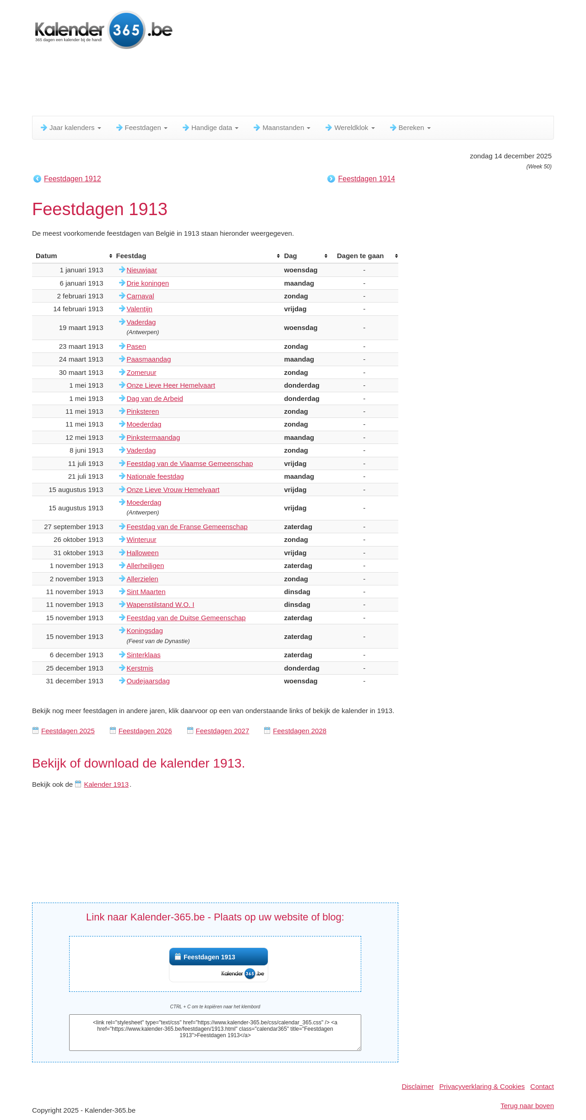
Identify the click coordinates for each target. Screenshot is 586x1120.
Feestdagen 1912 (72, 179)
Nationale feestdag (155, 476)
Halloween (143, 553)
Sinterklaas (144, 655)
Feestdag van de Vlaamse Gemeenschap (190, 463)
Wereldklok (349, 127)
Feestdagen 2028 (299, 731)
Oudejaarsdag (148, 681)
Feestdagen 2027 (223, 731)
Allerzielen (142, 579)
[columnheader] (72, 256)
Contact (542, 1086)
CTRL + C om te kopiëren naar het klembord (215, 1006)
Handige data (210, 127)
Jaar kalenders (70, 127)
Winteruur (142, 539)
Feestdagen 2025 (68, 731)
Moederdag (144, 424)
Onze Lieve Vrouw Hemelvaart (173, 489)
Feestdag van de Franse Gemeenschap (187, 526)
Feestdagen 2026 (145, 731)
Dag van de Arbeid (155, 398)
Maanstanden (281, 127)
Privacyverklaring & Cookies (482, 1086)
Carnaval (140, 296)
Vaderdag (141, 322)
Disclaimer (418, 1086)
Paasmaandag (149, 359)
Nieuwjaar (142, 270)
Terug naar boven (527, 1105)
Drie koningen (148, 283)
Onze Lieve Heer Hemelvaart (171, 385)
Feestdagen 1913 (209, 957)
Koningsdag (145, 630)
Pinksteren (143, 411)
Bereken (410, 127)
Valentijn (139, 309)
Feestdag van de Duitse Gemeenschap (186, 618)
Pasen (136, 346)
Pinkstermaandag (153, 437)
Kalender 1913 (106, 784)
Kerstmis (140, 668)
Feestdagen (141, 127)
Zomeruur (142, 372)
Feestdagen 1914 (366, 179)
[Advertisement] (254, 84)
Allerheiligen (145, 565)
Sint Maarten (146, 591)
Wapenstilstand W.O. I (161, 604)
